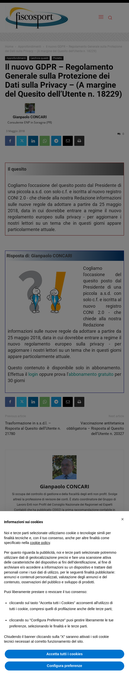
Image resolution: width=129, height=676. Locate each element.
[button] (122, 519)
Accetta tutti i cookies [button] (64, 654)
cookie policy (40, 543)
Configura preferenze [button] (64, 666)
